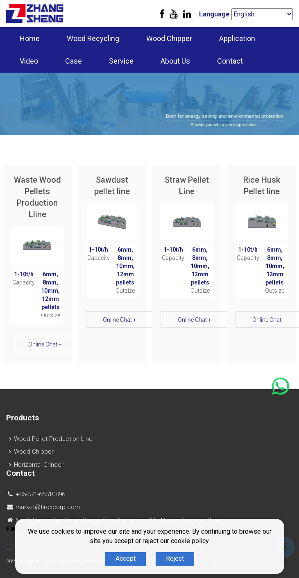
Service (121, 61)
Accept (126, 558)
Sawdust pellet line (112, 185)
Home (30, 38)
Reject (175, 558)
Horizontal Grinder (38, 464)
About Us (175, 61)
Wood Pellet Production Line (53, 439)
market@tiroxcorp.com (48, 507)
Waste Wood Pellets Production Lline (37, 197)
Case (73, 61)
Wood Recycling (93, 38)
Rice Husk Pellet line (261, 185)
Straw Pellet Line (187, 185)
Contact (230, 61)
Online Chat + (45, 344)
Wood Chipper (169, 38)
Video (29, 61)
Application (237, 38)
